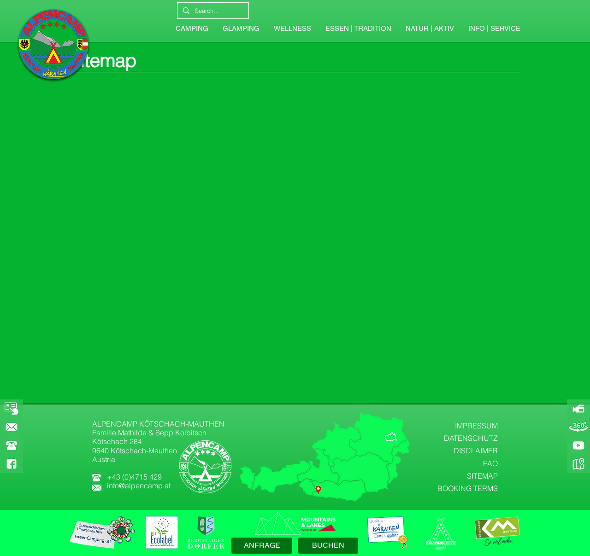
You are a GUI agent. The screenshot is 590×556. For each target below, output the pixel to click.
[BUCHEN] (328, 546)
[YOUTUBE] (578, 445)
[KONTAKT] (11, 427)
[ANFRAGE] (261, 546)
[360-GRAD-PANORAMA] (578, 427)
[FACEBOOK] (11, 464)
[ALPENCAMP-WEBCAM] (578, 408)
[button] (494, 28)
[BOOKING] (11, 408)
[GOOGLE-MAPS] (578, 464)
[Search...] (212, 10)
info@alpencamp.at (139, 485)
